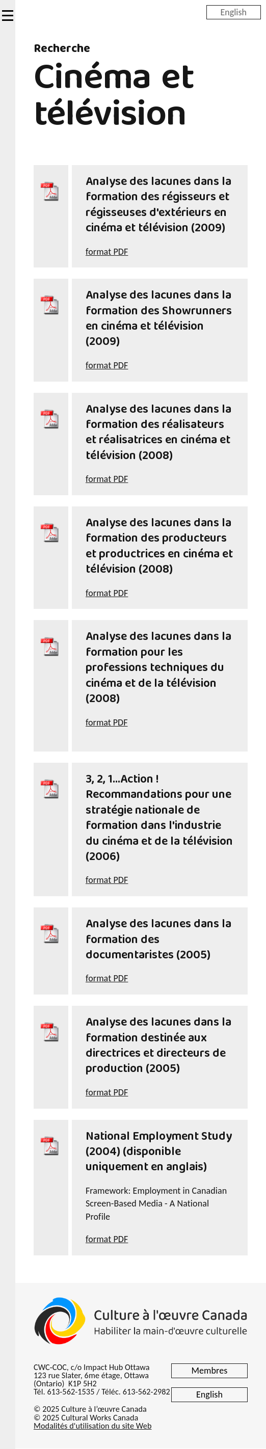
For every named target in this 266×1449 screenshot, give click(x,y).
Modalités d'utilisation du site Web (92, 1426)
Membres (210, 1370)
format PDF (107, 251)
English (234, 11)
